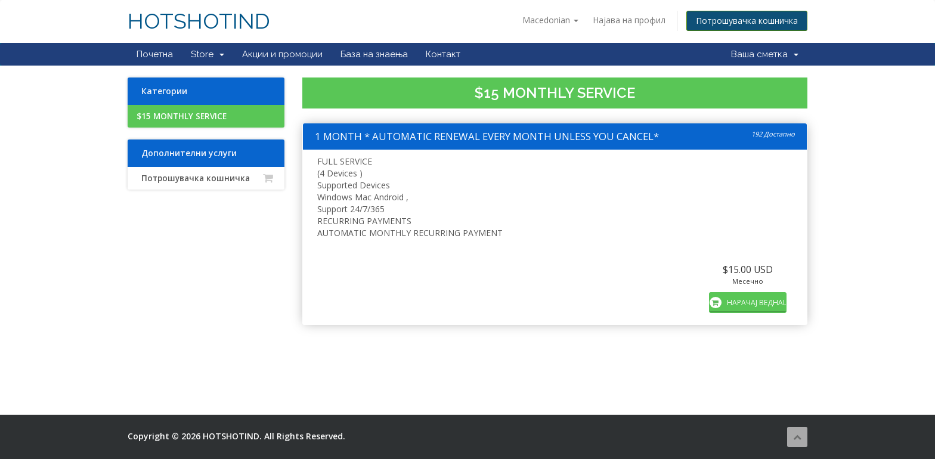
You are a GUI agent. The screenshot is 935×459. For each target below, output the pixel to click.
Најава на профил (629, 20)
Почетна (155, 54)
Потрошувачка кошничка (747, 20)
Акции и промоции (282, 54)
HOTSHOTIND (199, 21)
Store (207, 54)
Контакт (443, 54)
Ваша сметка (764, 54)
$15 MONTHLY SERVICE (182, 116)
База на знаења (374, 54)
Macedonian (550, 20)
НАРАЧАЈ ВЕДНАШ (748, 302)
